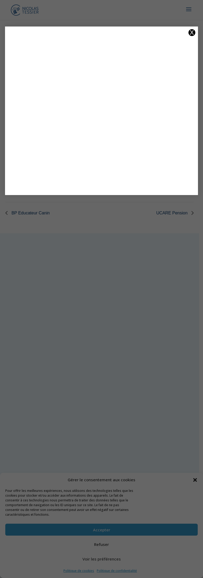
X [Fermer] (192, 32)
